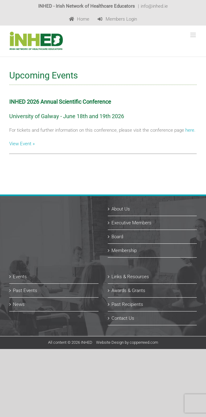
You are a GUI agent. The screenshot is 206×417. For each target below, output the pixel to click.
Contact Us (122, 318)
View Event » (22, 143)
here (189, 130)
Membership (124, 250)
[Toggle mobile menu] (193, 35)
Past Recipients (127, 304)
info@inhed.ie (154, 6)
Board (117, 236)
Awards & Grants (128, 290)
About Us (120, 209)
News (19, 304)
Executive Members (131, 223)
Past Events (25, 290)
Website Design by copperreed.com (127, 342)
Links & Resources (130, 276)
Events (20, 276)
